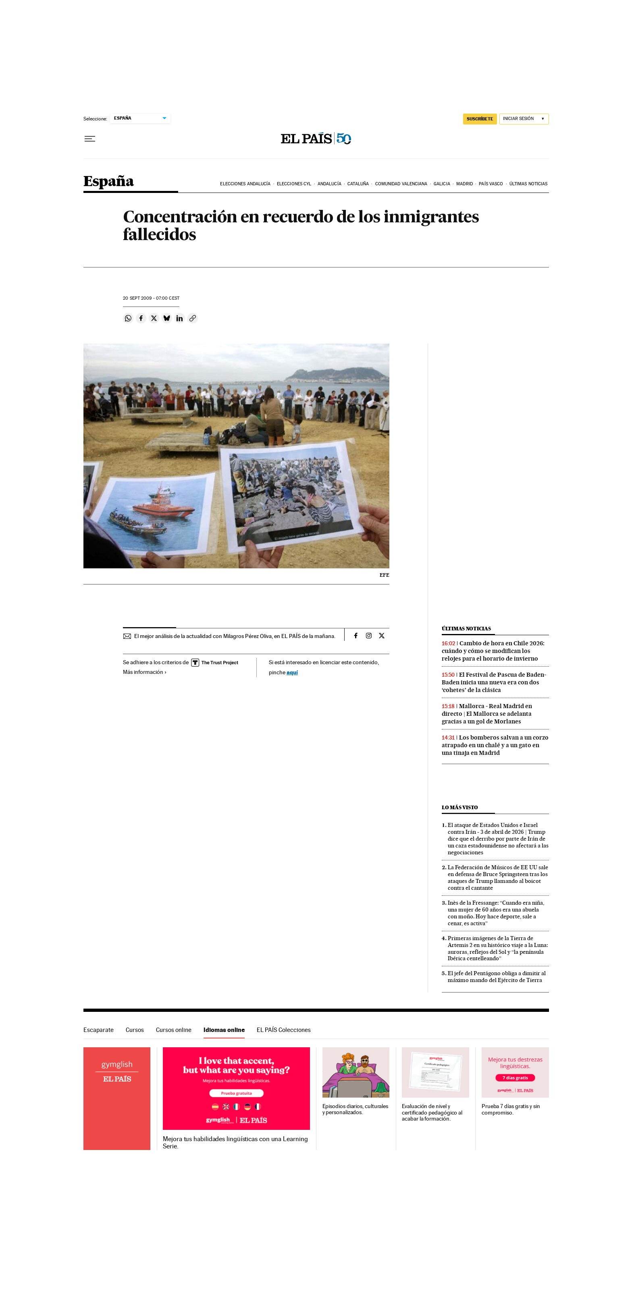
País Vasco (491, 183)
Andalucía (329, 183)
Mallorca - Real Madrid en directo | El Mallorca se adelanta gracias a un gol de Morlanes (487, 713)
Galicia (442, 183)
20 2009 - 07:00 (151, 298)
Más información (145, 672)
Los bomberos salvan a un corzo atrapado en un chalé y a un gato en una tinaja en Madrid (495, 745)
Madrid (464, 183)
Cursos (135, 1029)
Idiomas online (224, 1029)
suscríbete (480, 119)
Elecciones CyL (294, 183)
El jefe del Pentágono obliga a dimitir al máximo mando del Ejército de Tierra (497, 976)
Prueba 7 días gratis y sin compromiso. (511, 1109)
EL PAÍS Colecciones (284, 1029)
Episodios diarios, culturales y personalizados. (355, 1109)
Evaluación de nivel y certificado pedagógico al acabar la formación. (432, 1112)
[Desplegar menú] (89, 139)
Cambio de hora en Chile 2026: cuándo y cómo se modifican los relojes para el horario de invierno (493, 651)
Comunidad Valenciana (401, 183)
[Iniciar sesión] (524, 119)
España (108, 182)
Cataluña (358, 183)
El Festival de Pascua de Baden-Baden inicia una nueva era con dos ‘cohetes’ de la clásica (494, 682)
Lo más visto (460, 807)
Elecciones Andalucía (245, 183)
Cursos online (173, 1029)
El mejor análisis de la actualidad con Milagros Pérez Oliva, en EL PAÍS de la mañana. (234, 636)
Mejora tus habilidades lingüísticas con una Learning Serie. (235, 1142)
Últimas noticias (528, 183)
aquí (292, 672)
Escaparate (98, 1029)
